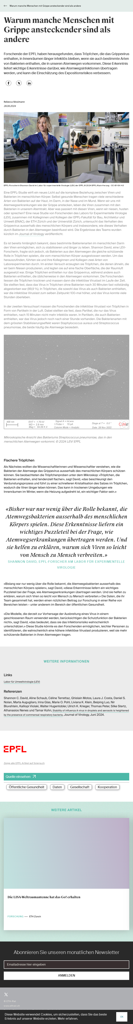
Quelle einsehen (18, 776)
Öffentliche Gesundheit (26, 787)
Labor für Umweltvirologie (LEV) (22, 676)
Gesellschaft (79, 787)
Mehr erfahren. (68, 1019)
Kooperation (107, 787)
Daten (57, 787)
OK (121, 1016)
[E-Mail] (66, 964)
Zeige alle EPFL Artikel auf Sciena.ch (24, 763)
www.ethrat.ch (12, 1005)
